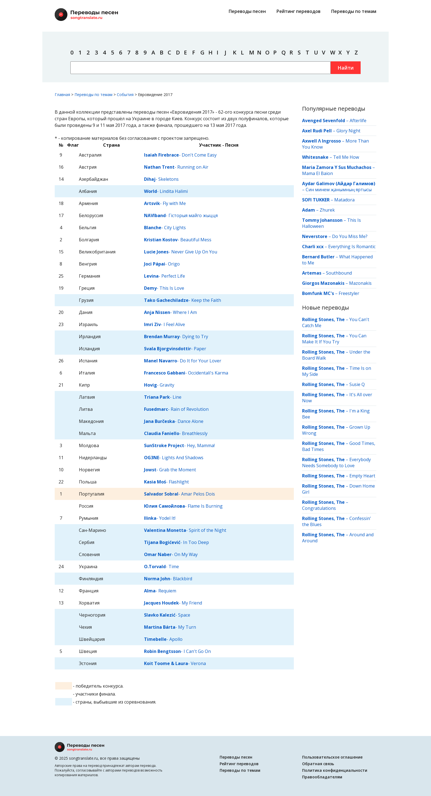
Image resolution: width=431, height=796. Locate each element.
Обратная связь (318, 763)
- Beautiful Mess (177, 240)
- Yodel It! (159, 518)
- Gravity (159, 385)
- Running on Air (176, 167)
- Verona (175, 663)
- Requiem (160, 591)
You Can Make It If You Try (334, 339)
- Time (161, 567)
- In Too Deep (176, 542)
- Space (167, 615)
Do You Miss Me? (350, 236)
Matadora (344, 200)
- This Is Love (164, 288)
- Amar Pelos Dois (179, 494)
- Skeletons (161, 179)
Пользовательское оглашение (332, 757)
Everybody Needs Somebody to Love (336, 462)
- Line (162, 397)
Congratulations (319, 508)
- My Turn (170, 627)
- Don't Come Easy (180, 155)
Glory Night (348, 131)
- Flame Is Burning (183, 506)
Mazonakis (360, 283)
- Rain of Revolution (176, 409)
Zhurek (327, 210)
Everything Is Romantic (351, 247)
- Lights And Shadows (173, 458)
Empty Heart (362, 476)
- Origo (162, 264)
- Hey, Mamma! (179, 445)
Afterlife (358, 120)
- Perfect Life (164, 276)
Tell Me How (346, 157)
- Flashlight (166, 482)
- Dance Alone (173, 421)
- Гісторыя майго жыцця (181, 215)
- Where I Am (170, 312)
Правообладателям (322, 776)
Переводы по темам (353, 11)
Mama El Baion (317, 173)
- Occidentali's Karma (186, 373)
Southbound (339, 273)
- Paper (175, 349)
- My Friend (173, 603)
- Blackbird (168, 579)
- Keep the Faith (182, 300)
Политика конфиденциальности (334, 770)
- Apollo (163, 639)
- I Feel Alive (164, 324)
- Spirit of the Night (185, 530)
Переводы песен (247, 11)
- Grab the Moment (170, 470)
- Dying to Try (176, 336)
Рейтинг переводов (299, 11)
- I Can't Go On (177, 651)
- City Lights (165, 228)
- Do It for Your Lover (182, 361)
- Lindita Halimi (166, 191)
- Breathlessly (176, 433)
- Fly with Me (165, 203)
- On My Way (171, 554)
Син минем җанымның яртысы (339, 190)
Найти (346, 67)
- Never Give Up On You (180, 252)
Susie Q (357, 384)
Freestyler (349, 293)
